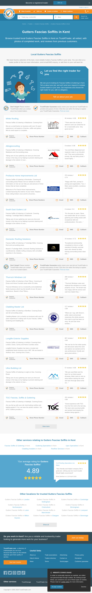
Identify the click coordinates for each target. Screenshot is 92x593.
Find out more (64, 111)
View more (46, 426)
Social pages (64, 561)
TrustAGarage (26, 582)
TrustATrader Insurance (44, 582)
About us (33, 555)
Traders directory (50, 558)
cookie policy (65, 582)
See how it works (15, 562)
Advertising (63, 555)
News (32, 561)
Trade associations (51, 555)
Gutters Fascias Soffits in (17, 499)
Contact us (63, 558)
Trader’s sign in (83, 7)
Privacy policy (79, 555)
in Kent (17, 446)
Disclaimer (78, 558)
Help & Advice (34, 558)
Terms (47, 561)
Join (59, 2)
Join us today (78, 538)
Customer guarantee (81, 561)
